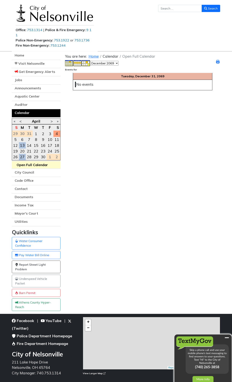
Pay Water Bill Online (32, 255)
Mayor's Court (26, 213)
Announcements (28, 88)
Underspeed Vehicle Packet (31, 281)
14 (29, 145)
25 (57, 151)
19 (15, 151)
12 (15, 145)
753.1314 (34, 30)
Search (211, 8)
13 (22, 145)
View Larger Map (94, 373)
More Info (202, 379)
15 (36, 145)
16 (43, 145)
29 (36, 157)
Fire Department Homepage (40, 343)
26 (15, 157)
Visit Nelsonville (31, 63)
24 (50, 151)
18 (57, 145)
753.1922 (61, 40)
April (36, 121)
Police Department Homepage (42, 336)
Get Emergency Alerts (37, 71)
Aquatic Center (27, 96)
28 (29, 157)
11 (57, 139)
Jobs (18, 80)
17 (50, 145)
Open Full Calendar (32, 165)
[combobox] (180, 8)
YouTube (51, 320)
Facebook (23, 320)
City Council (24, 172)
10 (50, 139)
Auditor (21, 104)
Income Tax (24, 205)
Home (19, 55)
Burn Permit (25, 293)
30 (43, 157)
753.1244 (58, 45)
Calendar (22, 113)
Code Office (24, 180)
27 (22, 157)
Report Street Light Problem (30, 267)
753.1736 (82, 40)
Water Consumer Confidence (28, 243)
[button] (56, 89)
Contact (21, 189)
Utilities (21, 221)
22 (36, 151)
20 (22, 151)
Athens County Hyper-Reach (33, 304)
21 (29, 151)
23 (43, 151)
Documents (24, 197)
